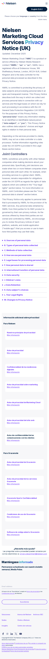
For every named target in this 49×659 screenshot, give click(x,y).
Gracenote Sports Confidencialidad (22, 498)
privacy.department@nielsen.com (33, 554)
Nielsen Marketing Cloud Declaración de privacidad (18, 649)
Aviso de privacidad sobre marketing (22, 384)
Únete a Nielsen (23, 620)
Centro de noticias (24, 626)
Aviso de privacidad (15, 350)
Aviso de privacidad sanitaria (20, 651)
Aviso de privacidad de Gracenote (21, 462)
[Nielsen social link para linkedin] (11, 634)
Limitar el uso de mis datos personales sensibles (17, 647)
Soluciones (6, 614)
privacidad (10, 643)
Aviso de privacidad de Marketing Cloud (23, 402)
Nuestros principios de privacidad (21, 332)
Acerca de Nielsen (24, 614)
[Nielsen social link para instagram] (7, 634)
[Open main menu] (46, 3)
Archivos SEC (38, 614)
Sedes (4, 620)
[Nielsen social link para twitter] (16, 634)
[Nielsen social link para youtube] (20, 634)
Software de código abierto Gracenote (23, 532)
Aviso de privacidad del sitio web (20, 420)
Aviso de (4, 643)
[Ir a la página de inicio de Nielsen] (9, 3)
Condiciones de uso (8, 593)
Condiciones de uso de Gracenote (21, 514)
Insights (5, 626)
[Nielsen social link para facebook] (3, 634)
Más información (13, 335)
